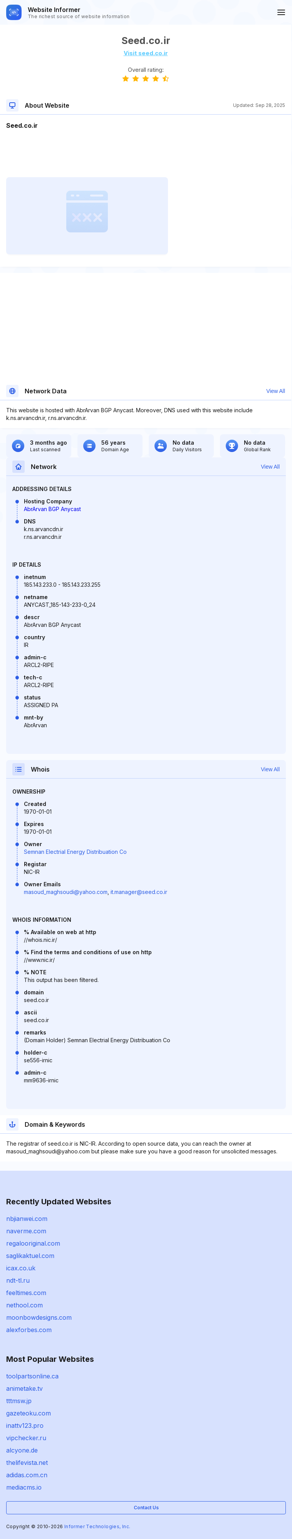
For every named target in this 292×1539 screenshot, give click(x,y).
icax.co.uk (20, 1268)
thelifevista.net (27, 1462)
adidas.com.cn (26, 1475)
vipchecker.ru (26, 1438)
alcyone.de (22, 1450)
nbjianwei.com (26, 1218)
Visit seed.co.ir (146, 53)
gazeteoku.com (28, 1413)
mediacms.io (24, 1487)
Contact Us (146, 1507)
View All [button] (275, 391)
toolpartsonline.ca (32, 1376)
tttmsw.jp (19, 1401)
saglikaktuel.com (30, 1256)
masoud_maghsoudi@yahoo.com (65, 892)
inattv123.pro (25, 1425)
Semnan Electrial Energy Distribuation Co (75, 851)
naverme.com (26, 1231)
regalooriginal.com (33, 1243)
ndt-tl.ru (18, 1280)
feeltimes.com (26, 1293)
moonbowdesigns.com (39, 1317)
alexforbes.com (29, 1330)
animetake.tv (24, 1388)
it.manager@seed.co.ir (139, 892)
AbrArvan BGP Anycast (52, 509)
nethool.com (24, 1305)
